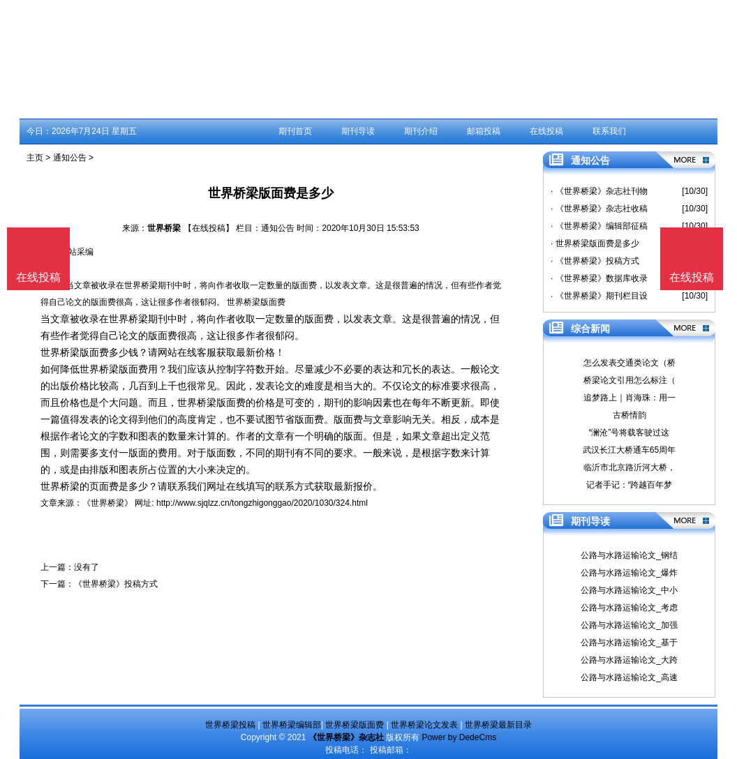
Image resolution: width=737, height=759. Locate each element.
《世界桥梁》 (107, 503)
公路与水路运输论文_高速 (629, 677)
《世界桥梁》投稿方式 (116, 584)
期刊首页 (295, 131)
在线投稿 (546, 131)
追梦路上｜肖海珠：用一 (629, 398)
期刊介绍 (421, 131)
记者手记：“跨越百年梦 (629, 485)
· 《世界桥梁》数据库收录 (599, 278)
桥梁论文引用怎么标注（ (629, 380)
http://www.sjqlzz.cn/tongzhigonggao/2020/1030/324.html (262, 503)
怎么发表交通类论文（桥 (629, 363)
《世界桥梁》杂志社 (346, 737)
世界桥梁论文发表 (424, 725)
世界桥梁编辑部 (291, 725)
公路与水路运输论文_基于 (629, 642)
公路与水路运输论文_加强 (629, 625)
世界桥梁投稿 (230, 725)
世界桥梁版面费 (354, 725)
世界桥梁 (164, 228)
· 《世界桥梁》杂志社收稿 (599, 208)
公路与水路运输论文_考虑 (629, 608)
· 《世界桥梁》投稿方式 (595, 261)
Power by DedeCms (459, 737)
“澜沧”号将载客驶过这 (629, 432)
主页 (35, 158)
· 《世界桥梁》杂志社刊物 (599, 191)
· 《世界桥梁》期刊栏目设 (599, 296)
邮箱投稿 (483, 131)
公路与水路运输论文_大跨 (629, 660)
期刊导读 (358, 131)
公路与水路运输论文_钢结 (629, 555)
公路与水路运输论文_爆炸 (629, 573)
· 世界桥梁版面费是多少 (595, 243)
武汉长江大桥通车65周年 (629, 450)
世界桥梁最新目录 (498, 725)
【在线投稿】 (209, 228)
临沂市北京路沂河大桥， (629, 467)
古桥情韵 (629, 415)
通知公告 (70, 158)
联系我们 (609, 131)
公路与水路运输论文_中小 (629, 590)
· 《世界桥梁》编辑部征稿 (599, 226)
